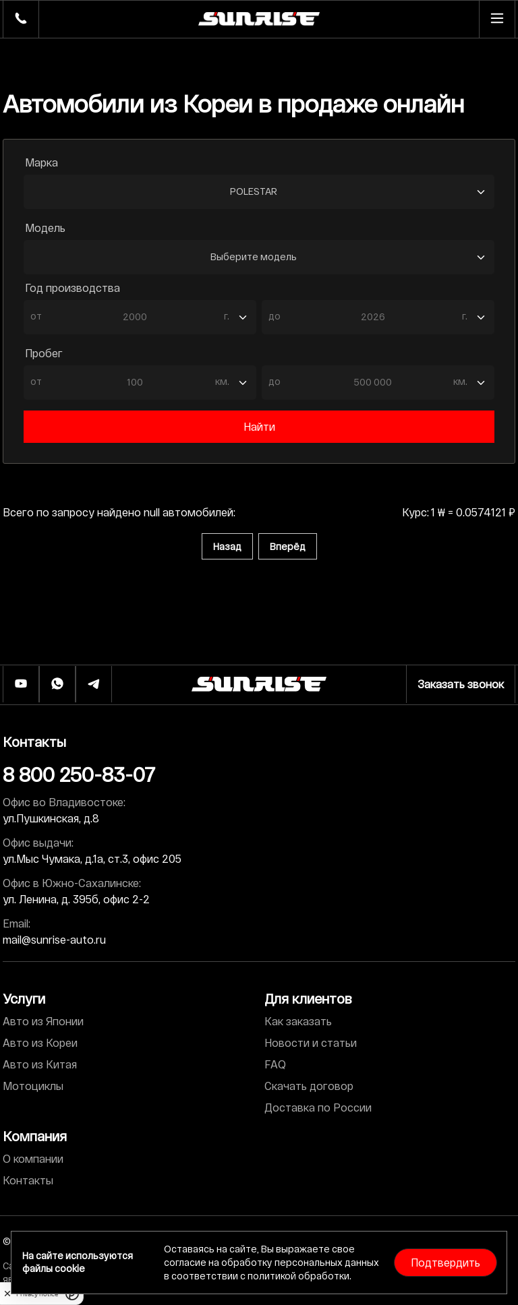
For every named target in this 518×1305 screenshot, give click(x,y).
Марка (41, 162)
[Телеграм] (94, 684)
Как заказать (298, 1020)
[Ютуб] (21, 684)
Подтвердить (445, 1262)
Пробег (44, 352)
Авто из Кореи (40, 1042)
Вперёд (288, 546)
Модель (45, 227)
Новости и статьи (310, 1042)
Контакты (28, 1180)
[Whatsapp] (57, 684)
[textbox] (133, 316)
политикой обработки (298, 1275)
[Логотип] (259, 684)
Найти (259, 426)
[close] (7, 1293)
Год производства (72, 287)
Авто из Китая (40, 1064)
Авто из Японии (43, 1020)
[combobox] (259, 192)
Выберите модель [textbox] (253, 256)
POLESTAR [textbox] (253, 191)
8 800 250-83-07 (79, 774)
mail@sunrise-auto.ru (54, 939)
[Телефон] (21, 19)
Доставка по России (318, 1107)
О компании (33, 1158)
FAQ (275, 1064)
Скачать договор (308, 1085)
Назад (227, 546)
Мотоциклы (33, 1085)
